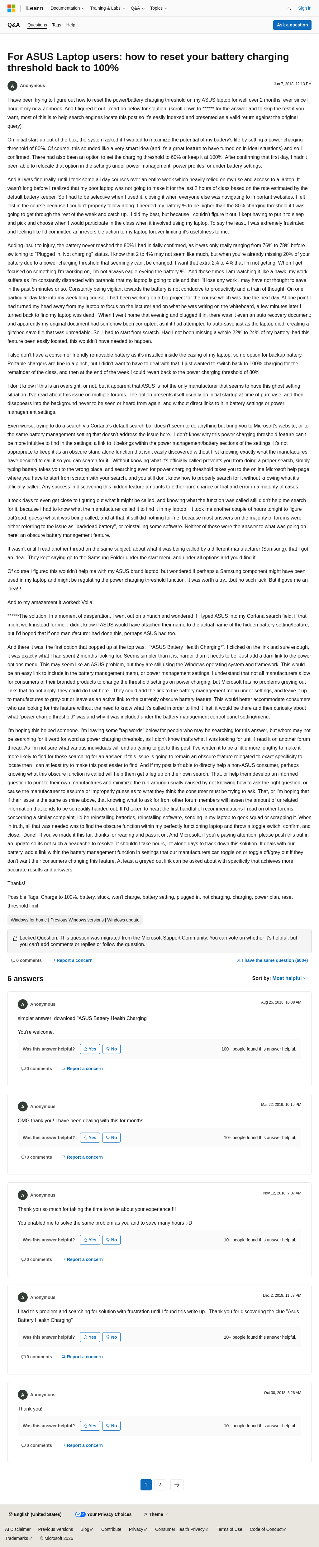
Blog (85, 1529)
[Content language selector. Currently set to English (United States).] (35, 1515)
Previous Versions (55, 1529)
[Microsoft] (11, 8)
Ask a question (292, 24)
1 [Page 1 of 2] (146, 1484)
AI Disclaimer (18, 1529)
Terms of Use (229, 1529)
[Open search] (289, 8)
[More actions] (306, 41)
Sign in (305, 8)
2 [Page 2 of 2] (160, 1484)
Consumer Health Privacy (180, 1529)
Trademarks (16, 1538)
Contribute (111, 1529)
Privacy (136, 1529)
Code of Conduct (266, 1529)
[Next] (176, 1484)
